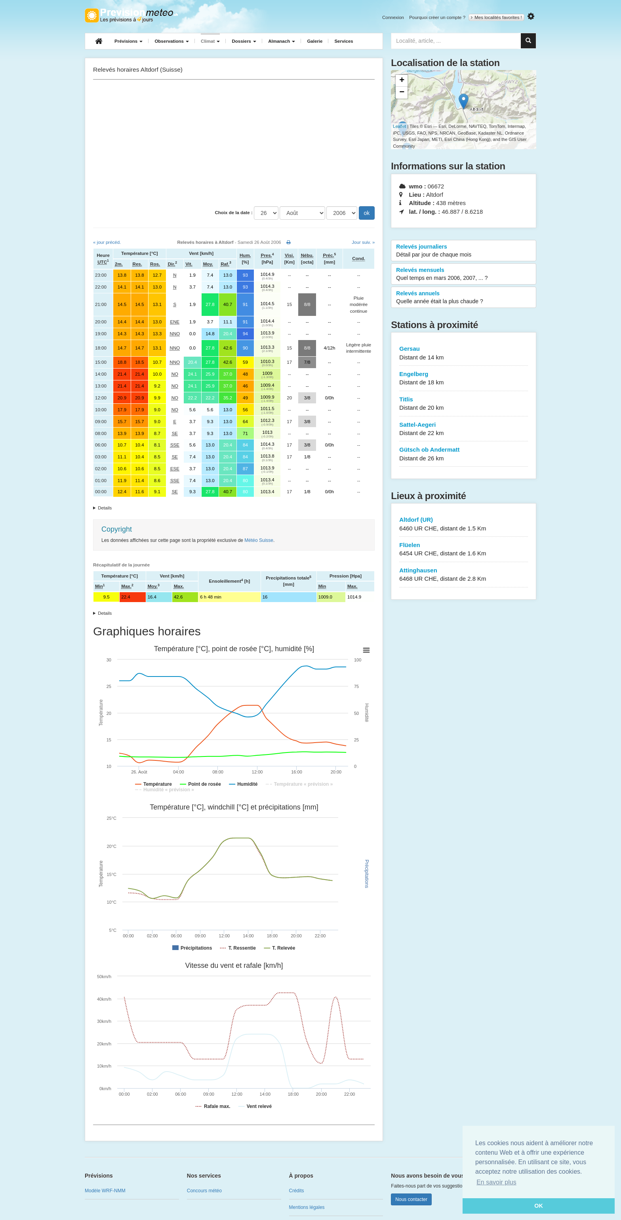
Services (343, 41)
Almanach (281, 41)
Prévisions (128, 41)
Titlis (463, 404)
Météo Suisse (258, 540)
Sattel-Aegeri (463, 429)
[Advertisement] (234, 142)
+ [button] (401, 81)
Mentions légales (307, 1207)
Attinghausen (463, 575)
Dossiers (244, 41)
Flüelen (463, 550)
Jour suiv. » (363, 242)
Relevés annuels (463, 297)
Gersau (463, 353)
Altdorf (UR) (463, 524)
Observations (171, 41)
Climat (210, 41)
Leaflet (399, 126)
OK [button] (538, 1206)
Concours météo (204, 1190)
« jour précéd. (107, 242)
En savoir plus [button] (496, 1182)
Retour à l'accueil (131, 15)
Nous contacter (411, 1199)
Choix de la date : (234, 212)
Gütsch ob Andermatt (463, 454)
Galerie (314, 41)
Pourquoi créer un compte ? (437, 17)
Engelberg (463, 379)
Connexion (393, 17)
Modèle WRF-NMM (105, 1190)
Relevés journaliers (463, 250)
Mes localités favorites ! (496, 17)
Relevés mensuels (463, 274)
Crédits (296, 1190)
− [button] (401, 93)
